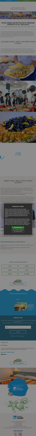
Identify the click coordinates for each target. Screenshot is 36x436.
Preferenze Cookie (18, 231)
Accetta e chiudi (18, 227)
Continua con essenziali (18, 229)
